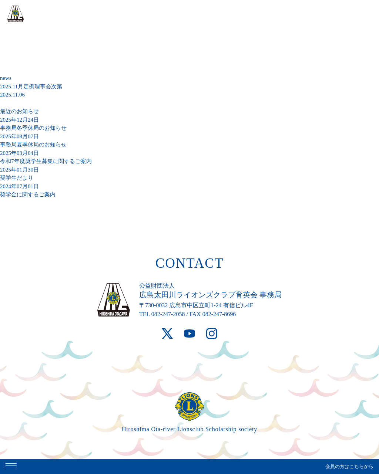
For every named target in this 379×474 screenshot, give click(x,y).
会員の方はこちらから (349, 466)
